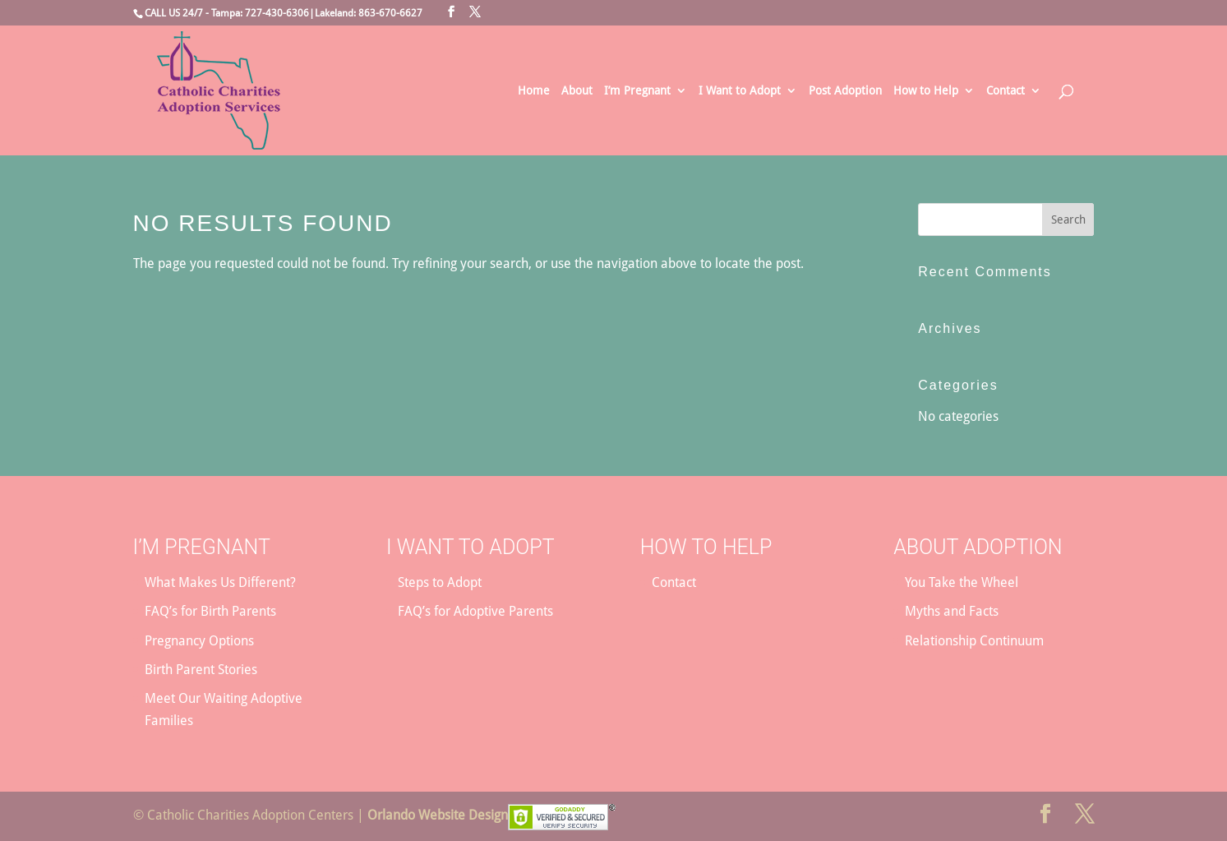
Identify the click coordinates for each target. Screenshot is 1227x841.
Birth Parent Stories (201, 669)
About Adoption (977, 547)
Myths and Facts (952, 611)
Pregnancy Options (199, 641)
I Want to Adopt (740, 91)
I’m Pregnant (637, 91)
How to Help (925, 91)
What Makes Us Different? (220, 582)
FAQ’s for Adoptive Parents (475, 611)
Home (534, 91)
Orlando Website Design (437, 815)
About (577, 91)
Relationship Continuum (974, 641)
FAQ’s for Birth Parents (210, 611)
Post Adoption (845, 91)
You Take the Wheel (961, 582)
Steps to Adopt (440, 582)
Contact (1005, 91)
